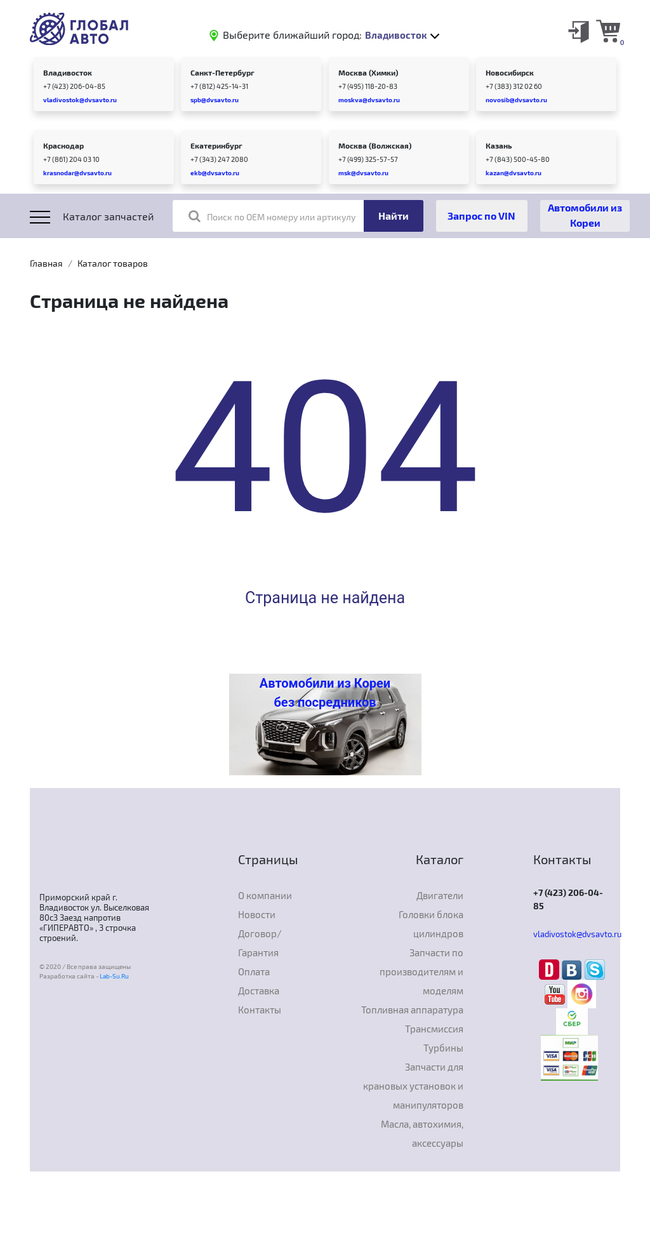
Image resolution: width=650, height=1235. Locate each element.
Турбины (443, 1047)
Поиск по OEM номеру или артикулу (272, 216)
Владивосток (67, 72)
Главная (46, 263)
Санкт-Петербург (222, 72)
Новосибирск (510, 72)
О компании (265, 895)
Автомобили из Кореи (585, 215)
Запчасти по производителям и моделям (421, 971)
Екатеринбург (216, 145)
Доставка (258, 990)
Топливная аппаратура (412, 1009)
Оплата (254, 971)
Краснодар (63, 145)
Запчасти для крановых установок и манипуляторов (413, 1086)
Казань (499, 145)
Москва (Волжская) (374, 145)
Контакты (259, 1009)
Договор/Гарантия (260, 943)
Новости (256, 914)
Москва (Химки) (368, 72)
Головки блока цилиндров (431, 924)
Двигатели (439, 895)
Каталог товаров (112, 263)
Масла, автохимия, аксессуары (422, 1133)
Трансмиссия (434, 1028)
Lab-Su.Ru (114, 976)
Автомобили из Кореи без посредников (325, 693)
